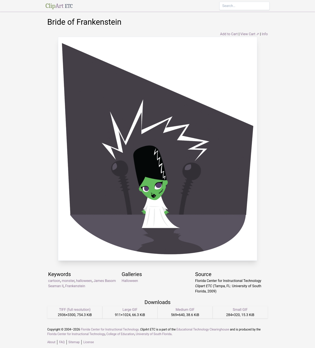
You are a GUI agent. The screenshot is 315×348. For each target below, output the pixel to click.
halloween (84, 281)
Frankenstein (75, 286)
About (51, 342)
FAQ (62, 342)
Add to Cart (229, 34)
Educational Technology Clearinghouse (203, 329)
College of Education (120, 334)
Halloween (130, 281)
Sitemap (74, 342)
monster (68, 281)
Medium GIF (185, 310)
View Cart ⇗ (249, 34)
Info (265, 34)
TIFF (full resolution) (75, 310)
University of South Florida (154, 334)
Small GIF (240, 310)
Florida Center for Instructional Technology (109, 329)
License (88, 342)
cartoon (54, 281)
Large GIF (129, 310)
